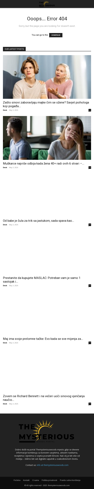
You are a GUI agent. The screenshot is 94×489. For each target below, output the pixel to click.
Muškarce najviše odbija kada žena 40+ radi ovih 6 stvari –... (43, 163)
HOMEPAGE (55, 35)
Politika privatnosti (49, 480)
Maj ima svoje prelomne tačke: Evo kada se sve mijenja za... (43, 339)
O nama (35, 480)
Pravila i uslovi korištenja (70, 480)
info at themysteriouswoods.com (52, 465)
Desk (5, 110)
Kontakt (26, 480)
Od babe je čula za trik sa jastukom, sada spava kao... (38, 220)
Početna (17, 480)
